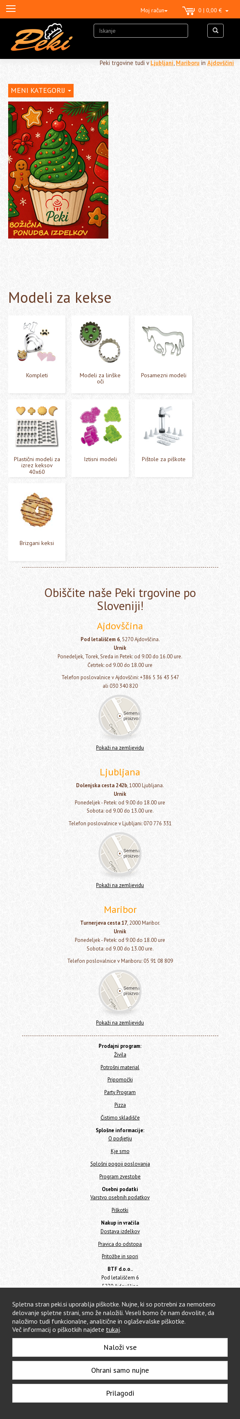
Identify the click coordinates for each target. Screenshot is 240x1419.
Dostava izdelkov (120, 1231)
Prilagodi (120, 1393)
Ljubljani (161, 63)
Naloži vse (120, 1347)
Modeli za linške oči (100, 378)
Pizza (120, 1104)
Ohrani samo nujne (120, 1370)
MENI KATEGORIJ (41, 90)
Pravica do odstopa (120, 1244)
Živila (120, 1054)
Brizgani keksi (37, 543)
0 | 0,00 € (205, 11)
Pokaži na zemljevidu (120, 747)
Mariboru (188, 63)
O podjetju (120, 1138)
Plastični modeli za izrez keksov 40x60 (37, 465)
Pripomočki (120, 1079)
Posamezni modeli (163, 375)
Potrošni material (120, 1067)
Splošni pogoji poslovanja (120, 1163)
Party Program (120, 1092)
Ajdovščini (220, 63)
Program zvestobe (120, 1176)
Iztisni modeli (100, 459)
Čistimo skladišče (120, 1117)
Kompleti (37, 375)
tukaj (113, 1329)
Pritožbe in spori (120, 1256)
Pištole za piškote (164, 459)
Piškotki (120, 1210)
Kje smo (120, 1151)
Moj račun (154, 10)
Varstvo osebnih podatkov (120, 1197)
